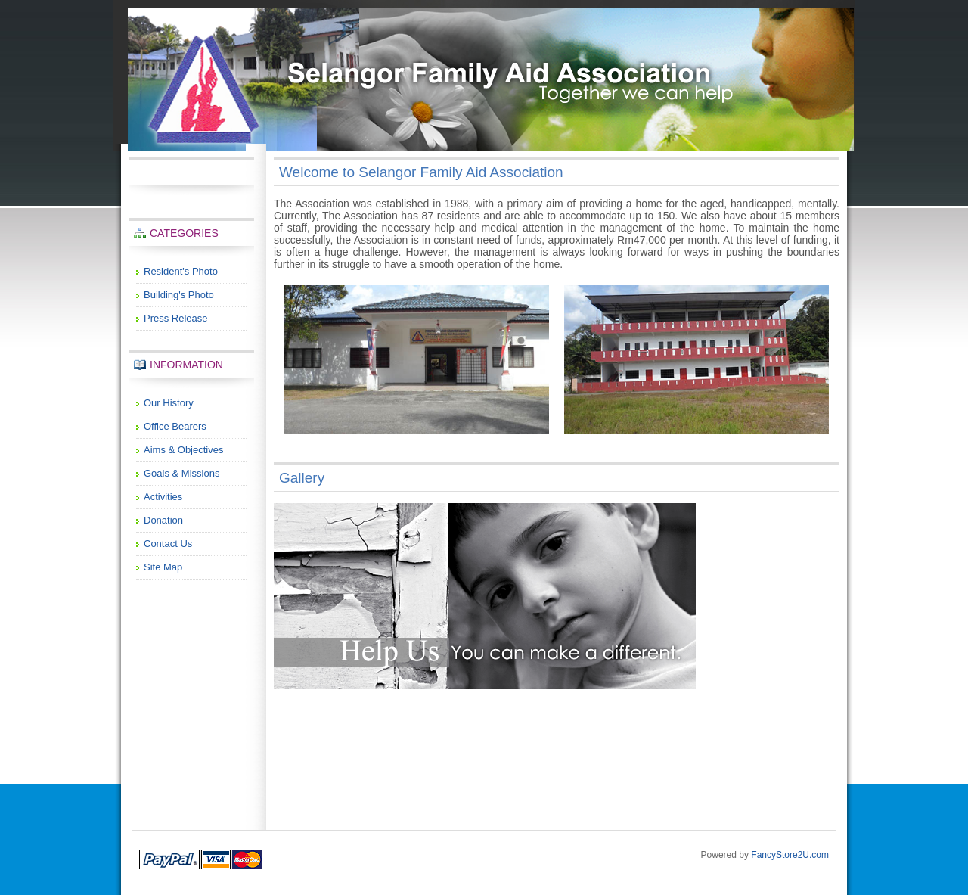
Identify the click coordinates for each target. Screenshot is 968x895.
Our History (169, 403)
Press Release (176, 318)
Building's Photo (179, 294)
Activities (163, 496)
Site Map (163, 567)
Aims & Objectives (183, 449)
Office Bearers (175, 426)
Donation (163, 520)
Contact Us (168, 543)
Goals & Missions (181, 473)
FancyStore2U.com (790, 855)
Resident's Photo (181, 271)
